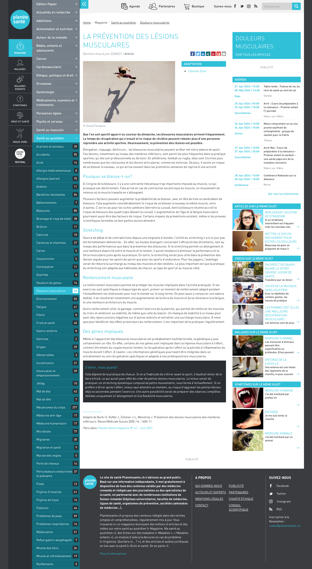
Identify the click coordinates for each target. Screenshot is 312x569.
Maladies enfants (20, 87)
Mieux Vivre (20, 141)
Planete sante (20, 19)
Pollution (42, 508)
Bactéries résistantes (50, 194)
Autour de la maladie (51, 37)
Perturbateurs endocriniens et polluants (55, 474)
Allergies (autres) (48, 178)
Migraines (43, 439)
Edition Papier (46, 4)
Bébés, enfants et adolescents (49, 48)
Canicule (42, 234)
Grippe (41, 347)
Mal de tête (43, 399)
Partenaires (166, 6)
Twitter (277, 493)
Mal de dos (43, 391)
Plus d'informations (113, 553)
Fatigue (41, 307)
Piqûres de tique (47, 500)
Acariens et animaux (50, 146)
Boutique (197, 6)
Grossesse (43, 83)
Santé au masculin (50, 130)
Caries (40, 250)
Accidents (43, 154)
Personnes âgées (48, 113)
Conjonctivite (45, 258)
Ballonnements (46, 202)
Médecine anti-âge (48, 415)
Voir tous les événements (283, 193)
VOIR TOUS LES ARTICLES (253, 54)
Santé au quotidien (50, 138)
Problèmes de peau (49, 516)
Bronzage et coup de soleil (53, 218)
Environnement (46, 299)
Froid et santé (45, 323)
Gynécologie (45, 92)
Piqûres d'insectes (49, 492)
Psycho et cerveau (49, 121)
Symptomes (20, 105)
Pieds (40, 484)
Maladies (20, 69)
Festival (20, 162)
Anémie (41, 186)
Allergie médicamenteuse (53, 170)
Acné (39, 162)
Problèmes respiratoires (52, 524)
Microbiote (43, 431)
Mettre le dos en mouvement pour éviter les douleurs (281, 237)
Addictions (43, 21)
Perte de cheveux (47, 463)
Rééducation (44, 532)
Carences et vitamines (51, 242)
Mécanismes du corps (50, 407)
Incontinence (45, 363)
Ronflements (44, 564)
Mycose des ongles (48, 455)
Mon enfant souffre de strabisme (281, 214)
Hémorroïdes (45, 355)
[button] (192, 54)
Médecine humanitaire (51, 423)
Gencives (42, 339)
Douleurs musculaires (51, 291)
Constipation (45, 266)
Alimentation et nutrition (54, 29)
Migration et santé (48, 447)
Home (87, 22)
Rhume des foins (47, 548)
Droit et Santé (20, 121)
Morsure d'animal (279, 338)
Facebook (279, 486)
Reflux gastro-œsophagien (54, 540)
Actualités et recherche (53, 12)
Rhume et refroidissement (53, 556)
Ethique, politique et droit (54, 75)
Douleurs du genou (49, 282)
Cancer (41, 58)
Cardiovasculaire (48, 67)
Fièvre (40, 315)
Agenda (134, 6)
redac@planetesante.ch (284, 525)
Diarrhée (42, 274)
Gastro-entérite (46, 331)
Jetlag (40, 383)
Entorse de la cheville (276, 361)
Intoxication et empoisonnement (48, 373)
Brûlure (41, 226)
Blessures (43, 210)
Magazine (20, 52)
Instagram (280, 501)
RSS (275, 509)
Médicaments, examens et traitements (55, 102)
